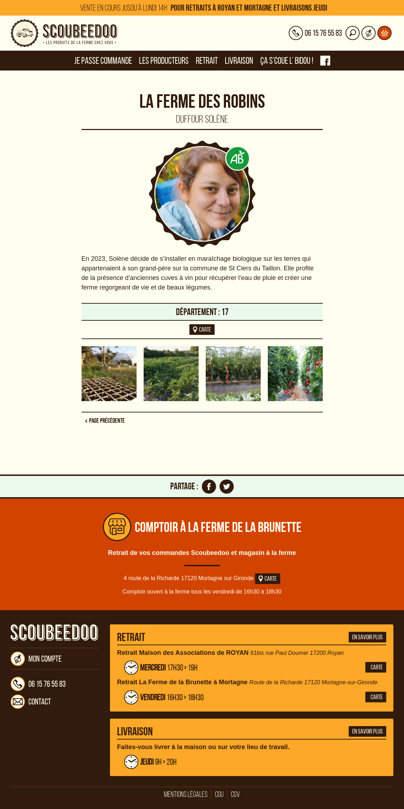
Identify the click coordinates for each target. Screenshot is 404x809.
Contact (31, 702)
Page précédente (107, 420)
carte (202, 329)
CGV (235, 794)
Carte (268, 578)
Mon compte (36, 659)
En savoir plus (367, 637)
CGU (219, 794)
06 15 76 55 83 (38, 684)
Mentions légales (185, 794)
